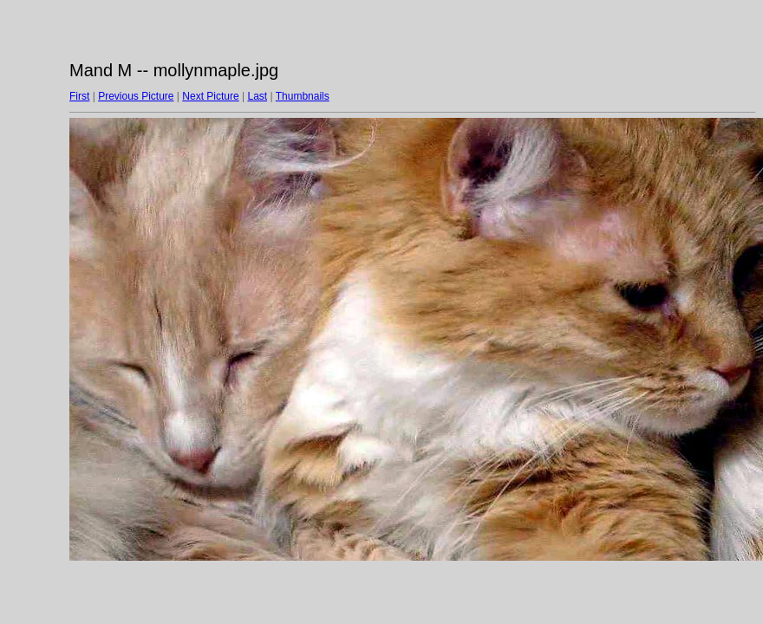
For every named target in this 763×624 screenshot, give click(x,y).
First (79, 96)
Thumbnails (302, 96)
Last (257, 96)
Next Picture (210, 96)
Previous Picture (135, 96)
